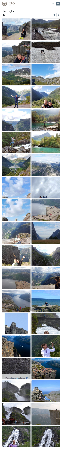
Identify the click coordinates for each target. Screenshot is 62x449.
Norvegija (8, 11)
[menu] (58, 3)
